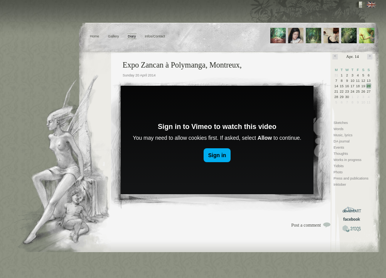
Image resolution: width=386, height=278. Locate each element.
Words (339, 129)
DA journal (342, 141)
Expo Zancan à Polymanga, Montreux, (182, 65)
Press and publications (351, 178)
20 (369, 86)
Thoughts (341, 154)
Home (94, 36)
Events (339, 147)
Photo (338, 172)
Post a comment (306, 225)
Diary (132, 36)
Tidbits (339, 166)
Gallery (113, 36)
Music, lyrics (343, 135)
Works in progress (347, 160)
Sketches (341, 123)
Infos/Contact (155, 36)
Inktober (340, 184)
